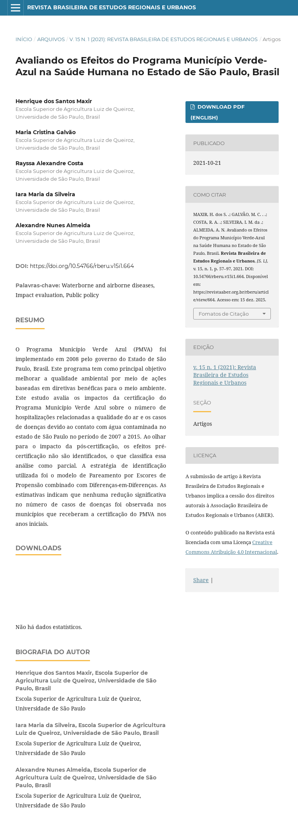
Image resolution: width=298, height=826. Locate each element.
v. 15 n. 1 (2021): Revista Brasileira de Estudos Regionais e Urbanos (163, 39)
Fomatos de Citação (224, 314)
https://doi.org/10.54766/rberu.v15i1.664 (82, 266)
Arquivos (51, 39)
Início (24, 39)
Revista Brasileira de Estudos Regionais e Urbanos (111, 7)
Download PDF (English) (217, 112)
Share (201, 580)
